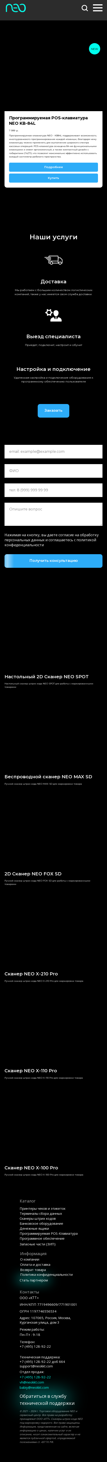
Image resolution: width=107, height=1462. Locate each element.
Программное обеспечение (42, 1238)
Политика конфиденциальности (46, 1274)
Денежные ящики (34, 1228)
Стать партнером (34, 1280)
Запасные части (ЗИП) (38, 1244)
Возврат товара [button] (33, 1269)
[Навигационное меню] (97, 8)
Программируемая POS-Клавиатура (49, 1233)
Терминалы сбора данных (41, 1213)
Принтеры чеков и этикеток (42, 1208)
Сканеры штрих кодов (38, 1218)
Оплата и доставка (35, 1264)
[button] (84, 7)
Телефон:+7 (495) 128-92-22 (35, 1344)
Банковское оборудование (41, 1223)
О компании (29, 1259)
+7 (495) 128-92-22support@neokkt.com (42, 1361)
